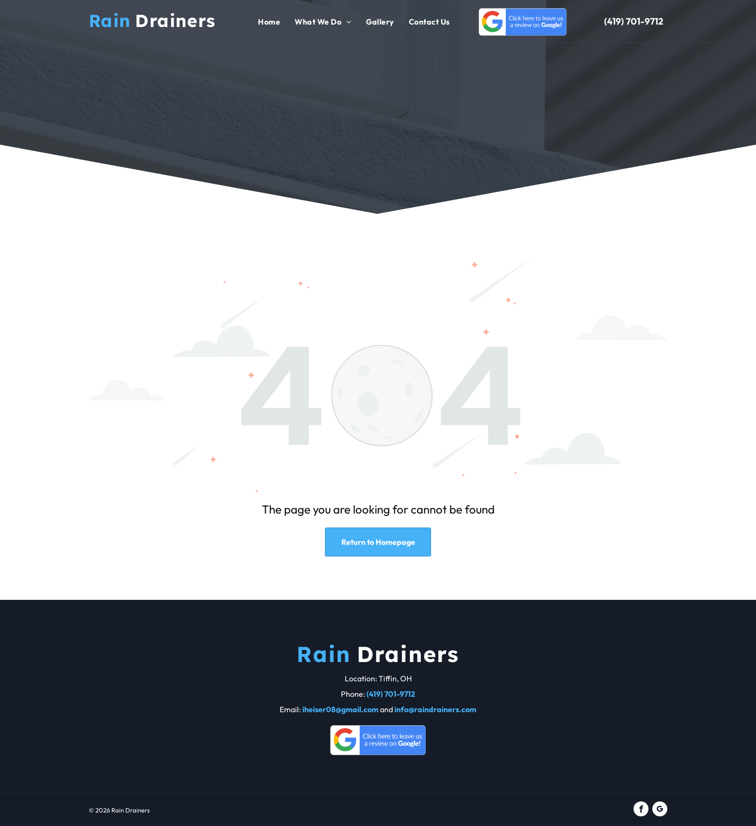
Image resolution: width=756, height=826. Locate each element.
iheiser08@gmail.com (340, 709)
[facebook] (641, 810)
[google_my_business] (659, 810)
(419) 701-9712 (633, 21)
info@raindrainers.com (435, 709)
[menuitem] (269, 21)
